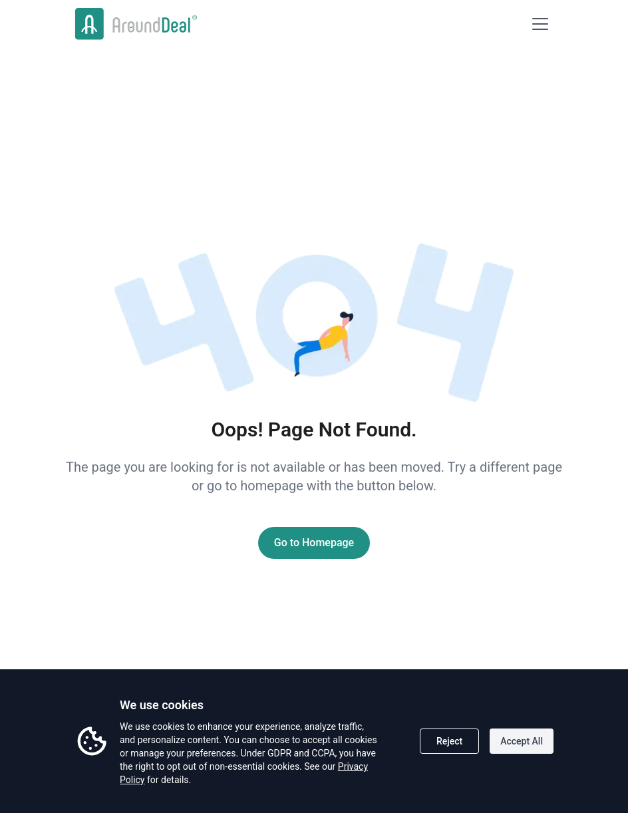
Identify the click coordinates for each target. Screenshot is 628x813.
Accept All (521, 741)
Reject (449, 741)
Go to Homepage (314, 542)
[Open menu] (540, 24)
